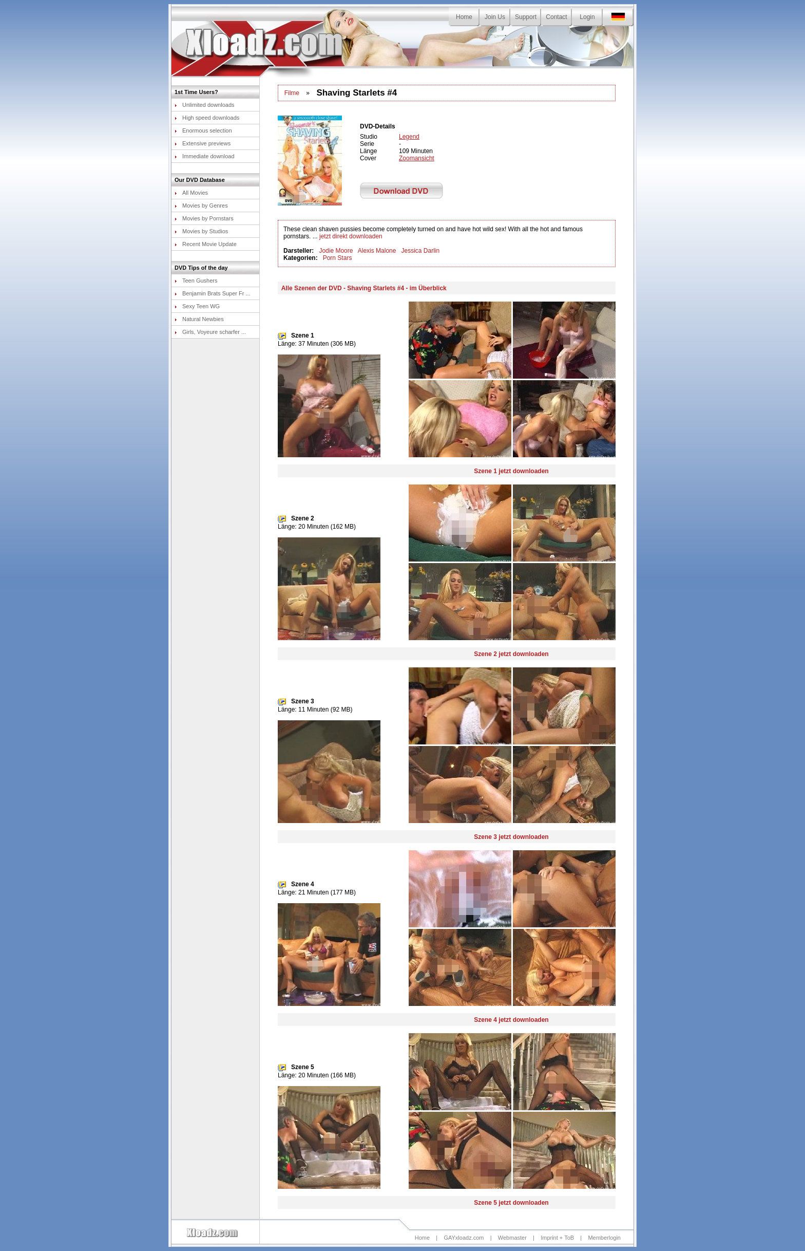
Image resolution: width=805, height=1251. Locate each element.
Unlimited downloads (205, 105)
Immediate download (205, 156)
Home (464, 17)
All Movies (191, 193)
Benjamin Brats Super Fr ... (213, 293)
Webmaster (512, 1238)
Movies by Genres (201, 205)
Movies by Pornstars (204, 218)
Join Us (495, 17)
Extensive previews (203, 143)
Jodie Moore (336, 250)
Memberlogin (604, 1238)
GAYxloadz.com (464, 1238)
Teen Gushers (196, 280)
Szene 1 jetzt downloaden (511, 471)
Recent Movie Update (206, 244)
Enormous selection (203, 130)
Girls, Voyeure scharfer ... (210, 332)
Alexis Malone (377, 250)
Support (525, 17)
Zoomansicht (416, 158)
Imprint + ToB (557, 1238)
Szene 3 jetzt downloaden (511, 837)
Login (587, 17)
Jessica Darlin (420, 250)
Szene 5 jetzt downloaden (511, 1202)
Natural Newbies (199, 319)
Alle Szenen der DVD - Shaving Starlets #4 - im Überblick (364, 288)
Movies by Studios (201, 231)
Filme (291, 93)
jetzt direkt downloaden (350, 236)
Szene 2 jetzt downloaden (511, 654)
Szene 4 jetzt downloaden (511, 1019)
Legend (409, 136)
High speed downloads (207, 118)
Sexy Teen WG (197, 306)
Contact (556, 17)
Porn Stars (337, 258)
